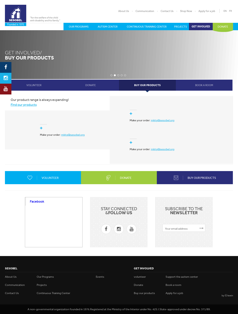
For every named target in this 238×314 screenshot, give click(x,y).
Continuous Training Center (53, 293)
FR (230, 11)
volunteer (140, 276)
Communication (145, 11)
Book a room (173, 285)
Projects (42, 285)
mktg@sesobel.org (162, 120)
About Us (123, 11)
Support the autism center (182, 276)
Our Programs (45, 276)
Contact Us (167, 11)
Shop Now (186, 11)
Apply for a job (206, 11)
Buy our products (144, 293)
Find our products (24, 105)
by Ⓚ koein (227, 295)
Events (100, 276)
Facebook (37, 201)
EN (225, 11)
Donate (138, 285)
